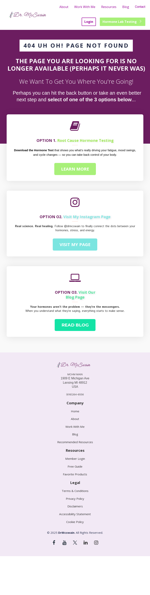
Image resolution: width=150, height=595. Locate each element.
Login (88, 22)
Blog (125, 7)
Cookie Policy (75, 522)
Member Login (75, 459)
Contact (140, 7)
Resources (108, 7)
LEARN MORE (75, 169)
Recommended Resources (75, 442)
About (63, 7)
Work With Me (84, 7)
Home (75, 411)
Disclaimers (75, 506)
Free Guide (75, 466)
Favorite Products (75, 474)
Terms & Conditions (75, 491)
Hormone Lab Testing (122, 22)
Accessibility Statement (75, 514)
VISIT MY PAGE (75, 244)
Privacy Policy (75, 499)
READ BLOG (75, 325)
